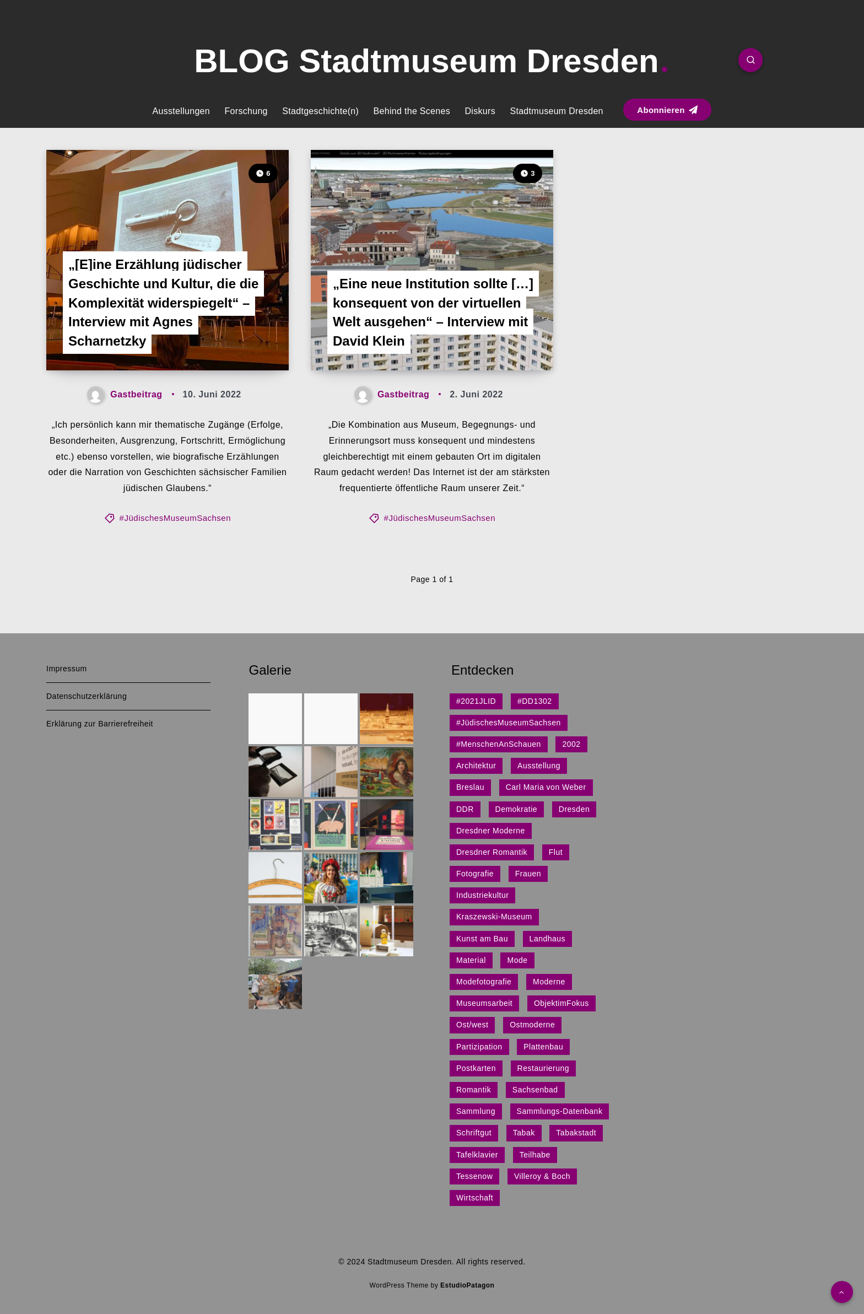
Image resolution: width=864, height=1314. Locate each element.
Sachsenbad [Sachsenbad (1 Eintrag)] (535, 1089)
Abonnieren (667, 110)
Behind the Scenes (412, 111)
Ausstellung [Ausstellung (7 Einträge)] (538, 765)
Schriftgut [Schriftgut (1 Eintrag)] (474, 1132)
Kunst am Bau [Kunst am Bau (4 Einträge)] (482, 938)
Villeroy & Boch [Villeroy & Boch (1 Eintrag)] (542, 1176)
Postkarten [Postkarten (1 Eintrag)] (476, 1068)
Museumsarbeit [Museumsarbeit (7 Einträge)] (484, 1003)
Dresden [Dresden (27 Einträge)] (574, 809)
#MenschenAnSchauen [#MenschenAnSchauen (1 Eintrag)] (498, 744)
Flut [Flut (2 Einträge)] (556, 852)
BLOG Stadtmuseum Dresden (430, 60)
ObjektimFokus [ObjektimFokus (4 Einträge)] (561, 1003)
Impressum (66, 668)
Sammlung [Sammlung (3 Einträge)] (475, 1111)
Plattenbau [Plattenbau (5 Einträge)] (543, 1046)
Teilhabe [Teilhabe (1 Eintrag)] (535, 1154)
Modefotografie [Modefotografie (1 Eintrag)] (483, 981)
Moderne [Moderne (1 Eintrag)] (549, 981)
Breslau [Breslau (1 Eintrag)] (470, 787)
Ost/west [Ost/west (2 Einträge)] (472, 1024)
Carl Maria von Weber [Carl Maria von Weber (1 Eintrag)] (546, 787)
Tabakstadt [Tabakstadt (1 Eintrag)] (576, 1132)
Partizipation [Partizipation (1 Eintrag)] (479, 1046)
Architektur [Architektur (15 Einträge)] (476, 765)
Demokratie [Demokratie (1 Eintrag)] (516, 809)
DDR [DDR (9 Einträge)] (465, 809)
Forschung (245, 111)
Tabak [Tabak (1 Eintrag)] (524, 1132)
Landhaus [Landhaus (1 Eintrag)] (548, 938)
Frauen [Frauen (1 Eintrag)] (528, 873)
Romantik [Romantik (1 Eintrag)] (473, 1089)
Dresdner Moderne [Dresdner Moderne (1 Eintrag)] (490, 830)
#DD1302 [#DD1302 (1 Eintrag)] (534, 701)
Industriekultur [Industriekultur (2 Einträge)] (482, 895)
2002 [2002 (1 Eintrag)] (571, 744)
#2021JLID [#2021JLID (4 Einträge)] (476, 701)
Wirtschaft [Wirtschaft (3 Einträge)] (474, 1197)
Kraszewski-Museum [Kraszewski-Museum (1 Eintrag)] (494, 916)
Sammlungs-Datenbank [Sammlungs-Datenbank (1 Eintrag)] (560, 1111)
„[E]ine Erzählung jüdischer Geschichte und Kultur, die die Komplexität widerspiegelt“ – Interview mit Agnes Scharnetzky (163, 302)
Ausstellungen (181, 111)
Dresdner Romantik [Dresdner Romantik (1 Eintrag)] (491, 852)
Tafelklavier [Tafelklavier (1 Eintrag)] (477, 1154)
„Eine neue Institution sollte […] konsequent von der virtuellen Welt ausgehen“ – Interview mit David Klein (433, 312)
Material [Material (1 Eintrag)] (471, 960)
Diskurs (480, 111)
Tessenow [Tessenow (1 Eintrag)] (474, 1176)
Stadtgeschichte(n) (320, 111)
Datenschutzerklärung (86, 696)
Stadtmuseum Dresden (556, 111)
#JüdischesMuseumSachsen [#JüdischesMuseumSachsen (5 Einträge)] (508, 722)
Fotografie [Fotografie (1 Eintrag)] (475, 873)
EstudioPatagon (467, 1285)
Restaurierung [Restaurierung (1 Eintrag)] (543, 1068)
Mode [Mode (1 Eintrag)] (517, 960)
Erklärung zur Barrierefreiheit (99, 723)
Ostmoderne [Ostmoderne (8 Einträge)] (532, 1024)
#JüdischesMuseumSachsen (175, 518)
